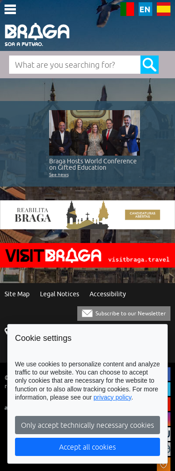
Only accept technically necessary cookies (87, 425)
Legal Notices (59, 294)
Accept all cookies (87, 447)
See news (59, 174)
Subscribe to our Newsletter (130, 313)
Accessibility (108, 294)
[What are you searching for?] (74, 65)
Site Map (17, 294)
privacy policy (112, 397)
